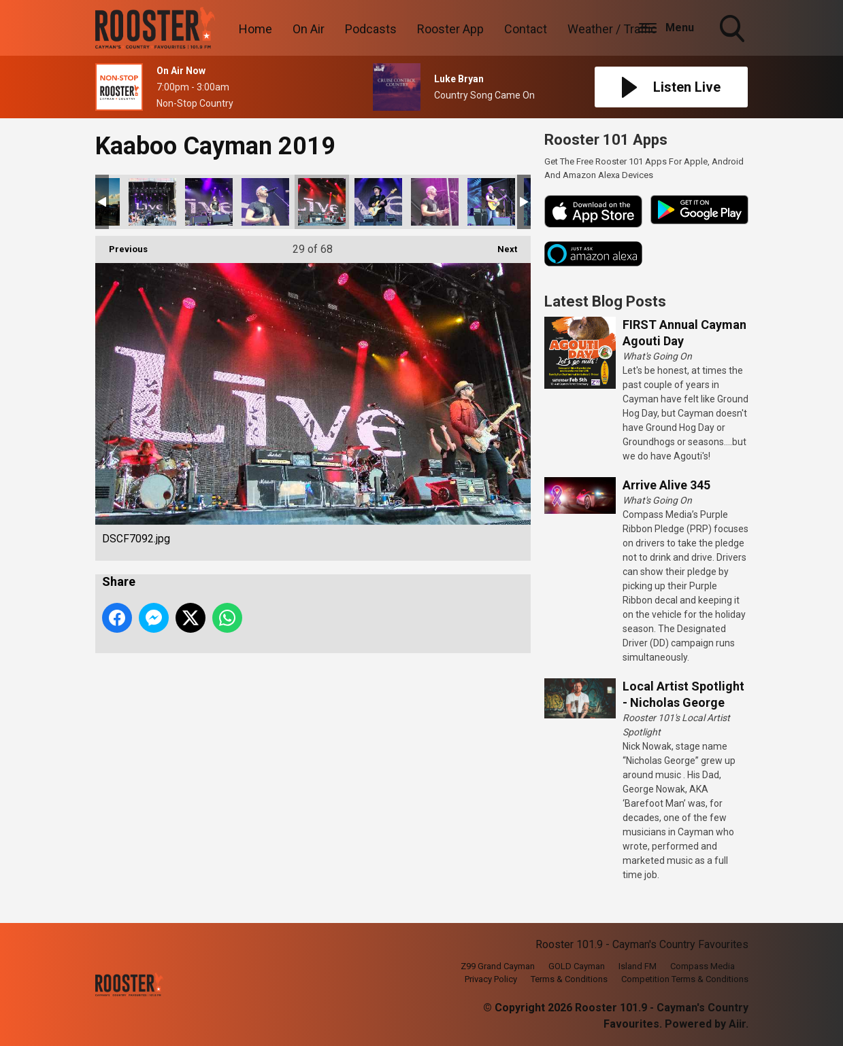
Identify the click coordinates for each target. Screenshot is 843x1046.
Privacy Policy (491, 979)
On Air (309, 29)
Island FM (637, 966)
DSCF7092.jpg (322, 202)
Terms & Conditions (569, 979)
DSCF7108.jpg (435, 202)
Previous (121, 245)
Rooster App (450, 29)
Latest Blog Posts (605, 301)
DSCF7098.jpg (378, 202)
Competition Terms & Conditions (684, 979)
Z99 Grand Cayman (498, 966)
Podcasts (371, 29)
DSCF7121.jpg (491, 202)
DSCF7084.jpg (209, 202)
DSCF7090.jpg (265, 202)
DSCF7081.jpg (152, 202)
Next (500, 245)
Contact (525, 29)
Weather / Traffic (612, 29)
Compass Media (702, 966)
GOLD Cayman (576, 966)
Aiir (737, 1023)
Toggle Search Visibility (733, 30)
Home (255, 29)
